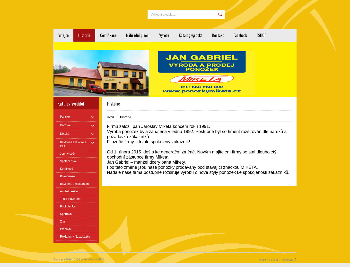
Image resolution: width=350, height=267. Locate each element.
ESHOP (261, 35)
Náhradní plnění (137, 35)
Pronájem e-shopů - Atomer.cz (277, 259)
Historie (84, 35)
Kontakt (218, 35)
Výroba (164, 35)
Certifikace (108, 35)
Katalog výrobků (190, 35)
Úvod (110, 117)
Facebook (240, 35)
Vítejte (63, 35)
